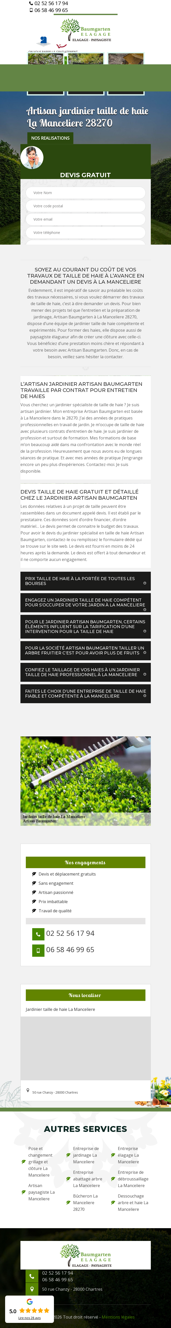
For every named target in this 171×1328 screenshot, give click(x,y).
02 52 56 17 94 (48, 3)
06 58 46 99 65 (48, 10)
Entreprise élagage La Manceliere (125, 1155)
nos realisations (50, 138)
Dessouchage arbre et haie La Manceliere (129, 1202)
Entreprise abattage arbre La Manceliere (84, 1178)
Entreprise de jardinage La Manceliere (82, 1155)
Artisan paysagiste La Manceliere (38, 1192)
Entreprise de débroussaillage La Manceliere (130, 1178)
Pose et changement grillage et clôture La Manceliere (37, 1162)
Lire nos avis (29, 1318)
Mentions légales (118, 1317)
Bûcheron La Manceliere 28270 (82, 1202)
